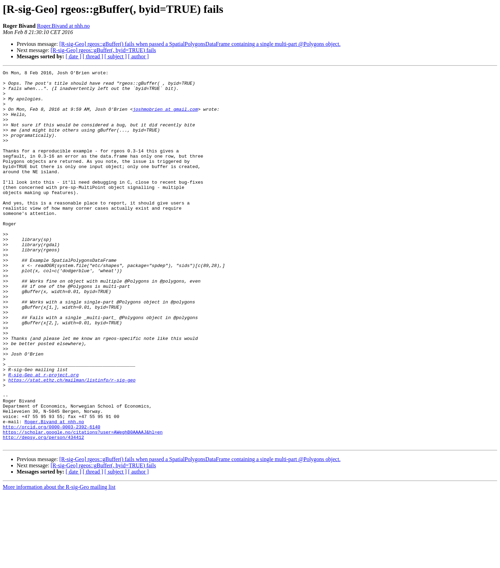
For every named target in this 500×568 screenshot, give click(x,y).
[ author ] (138, 56)
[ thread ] (93, 56)
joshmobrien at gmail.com (165, 117)
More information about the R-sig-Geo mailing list (59, 562)
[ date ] (73, 56)
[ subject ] (116, 56)
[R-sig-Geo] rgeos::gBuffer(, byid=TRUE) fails (103, 50)
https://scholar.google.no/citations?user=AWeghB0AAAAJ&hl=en (82, 505)
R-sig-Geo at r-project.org (43, 436)
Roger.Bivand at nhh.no (63, 26)
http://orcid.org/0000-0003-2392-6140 (51, 498)
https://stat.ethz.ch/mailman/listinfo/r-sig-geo (72, 442)
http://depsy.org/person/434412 (43, 511)
